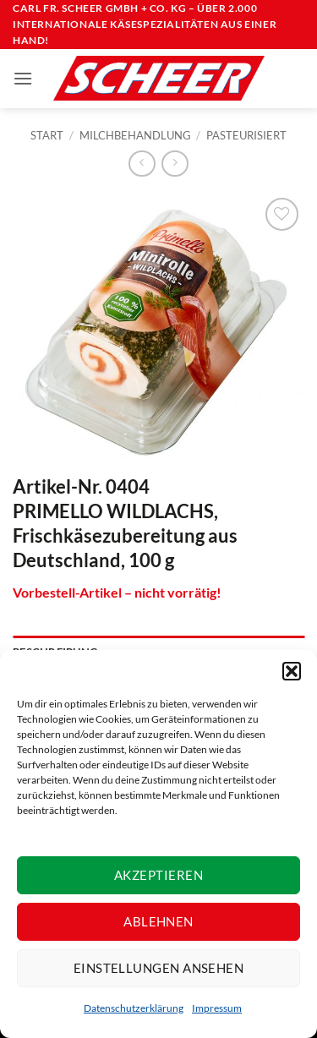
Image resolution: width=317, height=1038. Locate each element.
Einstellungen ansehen (158, 967)
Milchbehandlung (135, 135)
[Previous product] (174, 163)
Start (46, 135)
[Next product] (141, 163)
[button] (291, 671)
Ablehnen (158, 921)
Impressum (217, 1008)
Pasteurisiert (246, 135)
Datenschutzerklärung (133, 1008)
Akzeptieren (158, 874)
